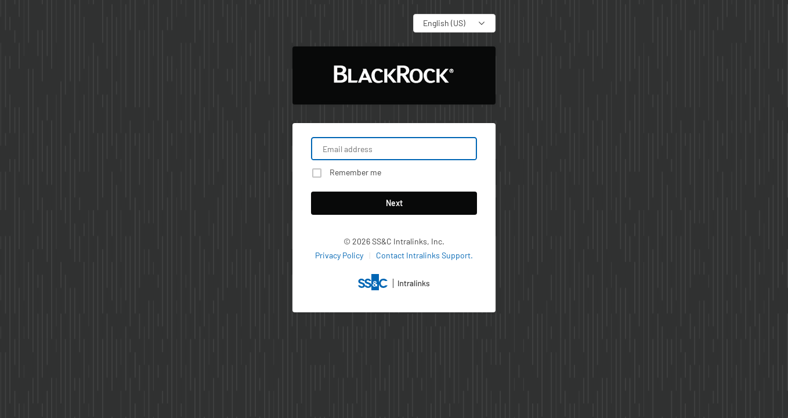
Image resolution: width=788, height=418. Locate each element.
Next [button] (394, 203)
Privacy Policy (339, 255)
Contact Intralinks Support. (424, 255)
